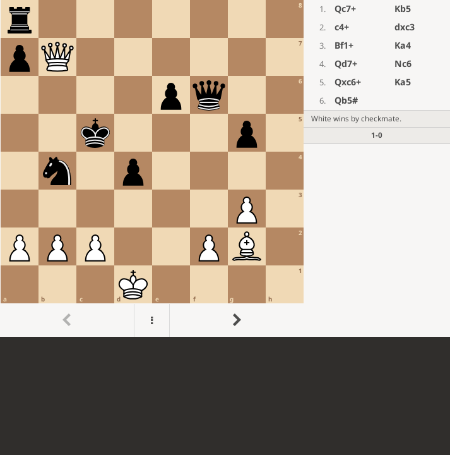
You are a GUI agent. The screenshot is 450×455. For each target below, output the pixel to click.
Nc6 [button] (403, 64)
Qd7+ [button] (346, 64)
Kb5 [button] (402, 9)
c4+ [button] (342, 27)
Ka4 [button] (402, 45)
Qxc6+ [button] (348, 82)
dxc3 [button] (404, 27)
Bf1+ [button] (344, 45)
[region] (225, 168)
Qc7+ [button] (345, 9)
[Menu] (152, 320)
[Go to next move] (236, 320)
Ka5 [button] (402, 82)
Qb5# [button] (346, 100)
